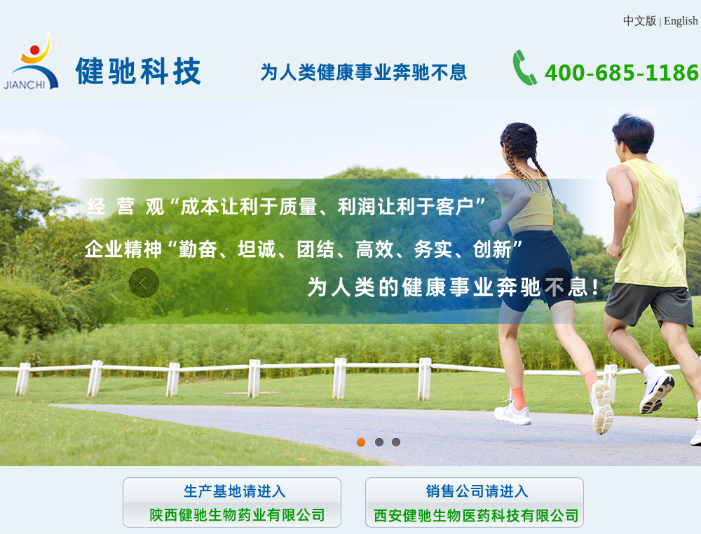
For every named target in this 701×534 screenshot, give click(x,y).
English (681, 21)
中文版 (640, 21)
